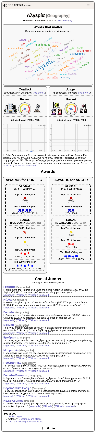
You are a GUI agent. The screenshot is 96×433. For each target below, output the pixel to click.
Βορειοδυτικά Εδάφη (17, 388)
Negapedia (8, 295)
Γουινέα (8, 312)
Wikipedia (8, 165)
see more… (39, 93)
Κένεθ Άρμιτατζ (13, 400)
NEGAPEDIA (17, 5)
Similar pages (15, 416)
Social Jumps (48, 279)
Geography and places (30, 419)
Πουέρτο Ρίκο (12, 362)
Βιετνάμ (8, 324)
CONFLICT (35, 180)
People (29, 401)
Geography (57, 15)
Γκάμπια (9, 286)
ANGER (82, 180)
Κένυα (7, 299)
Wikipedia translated (25, 165)
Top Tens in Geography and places (25, 421)
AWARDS (13, 180)
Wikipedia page (65, 20)
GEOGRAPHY (33, 223)
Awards (48, 171)
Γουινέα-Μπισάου (15, 375)
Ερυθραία (9, 337)
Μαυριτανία (11, 350)
